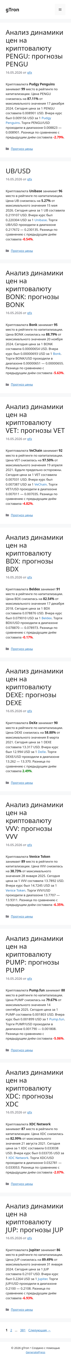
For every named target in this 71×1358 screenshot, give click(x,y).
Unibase (40, 220)
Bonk (57, 353)
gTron (12, 9)
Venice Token (15, 890)
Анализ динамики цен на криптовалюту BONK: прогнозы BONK (34, 288)
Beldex (46, 618)
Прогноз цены (22, 149)
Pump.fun (56, 1019)
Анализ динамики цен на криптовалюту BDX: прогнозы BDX (34, 553)
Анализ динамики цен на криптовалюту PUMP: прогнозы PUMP (34, 954)
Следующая (39, 1330)
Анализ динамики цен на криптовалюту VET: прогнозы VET (35, 418)
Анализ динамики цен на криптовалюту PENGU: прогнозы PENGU (34, 48)
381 (23, 1330)
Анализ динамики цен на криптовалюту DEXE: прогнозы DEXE (34, 686)
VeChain (40, 484)
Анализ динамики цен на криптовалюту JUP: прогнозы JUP (34, 1217)
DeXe (42, 752)
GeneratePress (35, 1352)
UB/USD (18, 170)
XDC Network (18, 1158)
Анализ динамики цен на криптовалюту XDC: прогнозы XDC (34, 1088)
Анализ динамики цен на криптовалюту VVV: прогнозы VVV (34, 820)
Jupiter (42, 1279)
